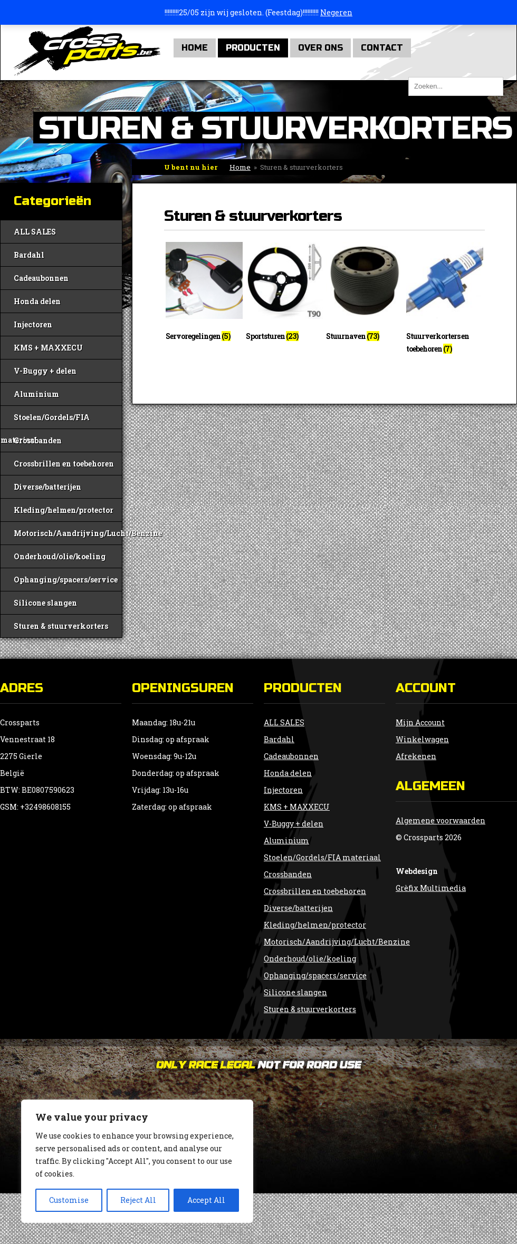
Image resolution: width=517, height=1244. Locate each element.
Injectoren (33, 324)
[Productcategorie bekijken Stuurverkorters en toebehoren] (444, 300)
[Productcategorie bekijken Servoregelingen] (204, 294)
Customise (69, 1200)
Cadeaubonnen (41, 278)
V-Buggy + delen (45, 371)
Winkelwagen (422, 739)
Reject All (138, 1200)
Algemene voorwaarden (440, 820)
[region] (137, 1161)
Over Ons (320, 48)
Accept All (206, 1200)
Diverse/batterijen (47, 487)
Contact (382, 48)
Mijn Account (420, 722)
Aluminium (36, 394)
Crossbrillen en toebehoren (64, 464)
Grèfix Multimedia (431, 888)
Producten (253, 48)
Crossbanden (38, 440)
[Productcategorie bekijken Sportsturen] (284, 294)
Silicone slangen (45, 603)
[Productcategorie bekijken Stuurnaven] (364, 294)
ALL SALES (35, 232)
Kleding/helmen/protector (63, 510)
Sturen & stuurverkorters (61, 626)
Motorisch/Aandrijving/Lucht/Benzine (68, 533)
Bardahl (29, 255)
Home (194, 48)
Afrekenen (416, 756)
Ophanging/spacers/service (66, 580)
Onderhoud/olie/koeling (60, 556)
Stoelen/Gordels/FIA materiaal (45, 420)
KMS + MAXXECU (48, 348)
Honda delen (37, 301)
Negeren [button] (336, 12)
